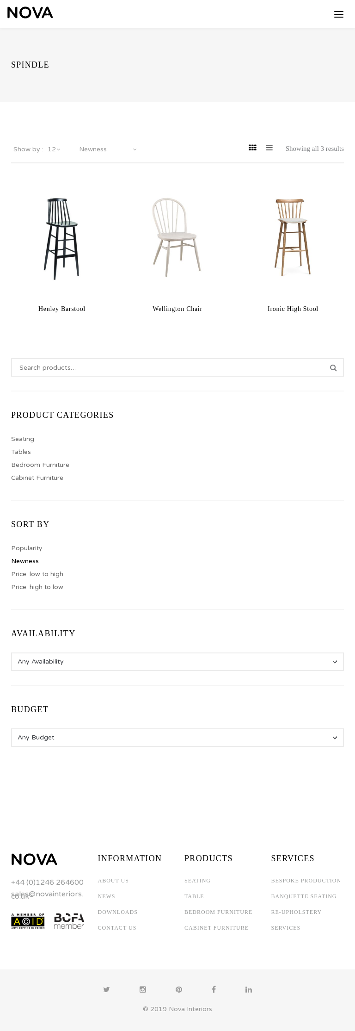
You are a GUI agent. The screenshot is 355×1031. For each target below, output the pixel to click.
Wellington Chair (177, 308)
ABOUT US (113, 880)
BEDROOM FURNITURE (218, 912)
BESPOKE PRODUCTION (306, 880)
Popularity (26, 548)
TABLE (194, 896)
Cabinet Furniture (37, 478)
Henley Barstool (62, 308)
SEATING (197, 880)
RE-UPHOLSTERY (296, 912)
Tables (21, 452)
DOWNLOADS (118, 912)
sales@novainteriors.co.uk (47, 895)
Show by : (28, 149)
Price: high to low (37, 587)
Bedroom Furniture (40, 465)
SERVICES (286, 928)
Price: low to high (37, 574)
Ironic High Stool (293, 308)
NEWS (107, 896)
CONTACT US (117, 928)
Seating (22, 439)
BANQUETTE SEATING (304, 896)
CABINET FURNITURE (216, 928)
